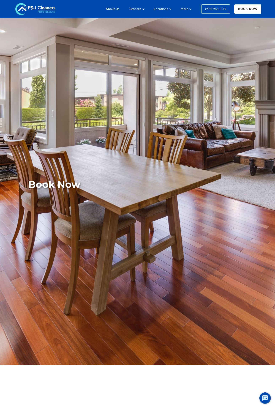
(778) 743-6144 (215, 9)
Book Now (248, 9)
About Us (112, 9)
